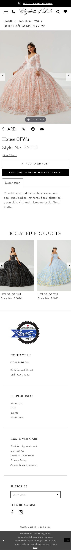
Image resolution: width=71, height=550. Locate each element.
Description (12, 183)
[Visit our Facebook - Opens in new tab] (12, 512)
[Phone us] (13, 11)
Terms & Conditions (22, 455)
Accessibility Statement (24, 465)
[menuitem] (6, 11)
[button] (6, 11)
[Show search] (58, 11)
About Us (16, 403)
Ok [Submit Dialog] (67, 540)
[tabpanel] (35, 77)
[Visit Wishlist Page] (65, 11)
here (35, 547)
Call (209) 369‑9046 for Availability (35, 172)
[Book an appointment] (35, 3)
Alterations (17, 417)
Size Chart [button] (9, 155)
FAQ (13, 408)
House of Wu (28, 21)
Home (8, 21)
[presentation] (17, 265)
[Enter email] (35, 494)
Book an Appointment (23, 446)
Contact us (17, 451)
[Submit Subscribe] (58, 494)
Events (14, 412)
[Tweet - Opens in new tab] (23, 129)
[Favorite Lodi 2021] (25, 332)
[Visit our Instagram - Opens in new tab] (21, 512)
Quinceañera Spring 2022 (24, 26)
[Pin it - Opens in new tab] (33, 129)
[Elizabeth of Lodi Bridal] (35, 11)
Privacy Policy (18, 460)
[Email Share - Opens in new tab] (42, 129)
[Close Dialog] (3, 540)
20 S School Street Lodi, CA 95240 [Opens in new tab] (21, 372)
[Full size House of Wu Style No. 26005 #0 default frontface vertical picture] (35, 77)
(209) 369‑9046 (19, 362)
